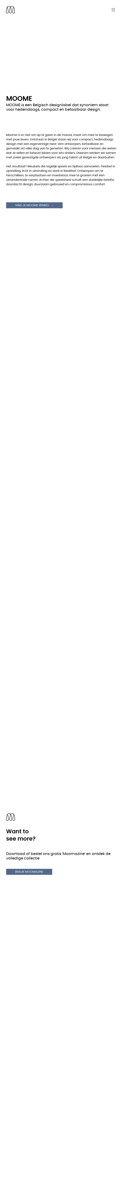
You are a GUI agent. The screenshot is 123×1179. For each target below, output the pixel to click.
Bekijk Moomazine (29, 871)
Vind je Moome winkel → (34, 205)
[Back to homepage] (10, 9)
